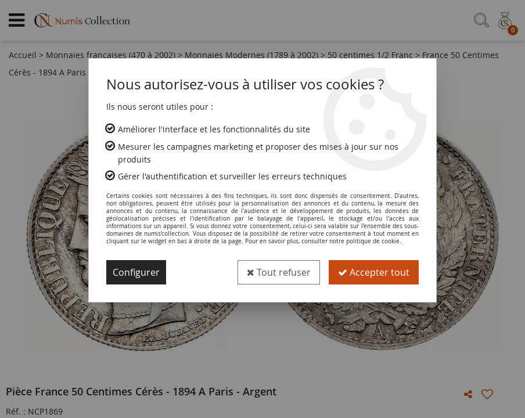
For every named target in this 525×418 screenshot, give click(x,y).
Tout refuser (279, 272)
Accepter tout (373, 272)
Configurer (136, 272)
